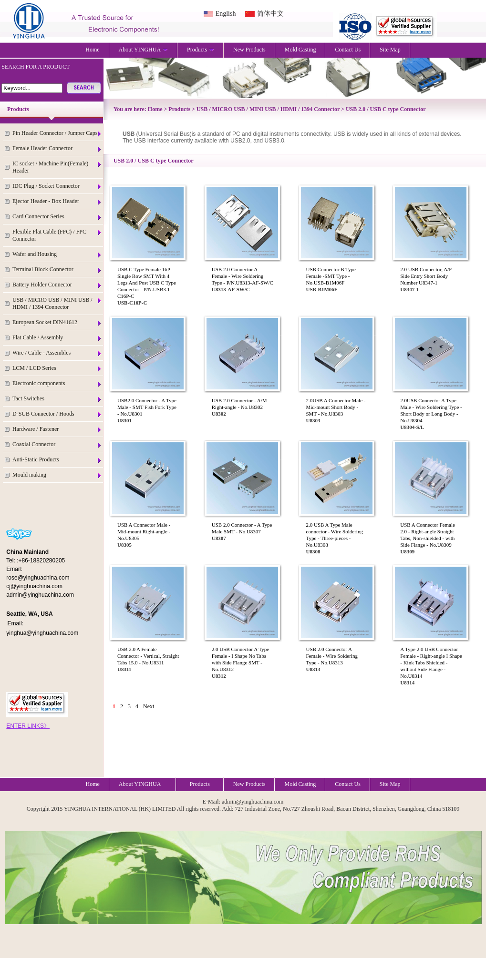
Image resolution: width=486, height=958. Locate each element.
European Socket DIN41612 (57, 322)
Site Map (390, 49)
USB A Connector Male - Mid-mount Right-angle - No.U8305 (143, 531)
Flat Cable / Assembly (57, 337)
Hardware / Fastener (57, 429)
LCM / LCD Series (57, 368)
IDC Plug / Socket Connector (57, 186)
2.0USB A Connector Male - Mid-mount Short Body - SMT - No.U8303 (336, 407)
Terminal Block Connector (57, 269)
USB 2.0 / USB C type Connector (386, 109)
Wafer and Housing (57, 254)
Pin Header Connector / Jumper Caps (57, 133)
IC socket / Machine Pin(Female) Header (57, 167)
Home (92, 49)
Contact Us (348, 49)
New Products (249, 49)
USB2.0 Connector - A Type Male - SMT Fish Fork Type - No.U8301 (146, 407)
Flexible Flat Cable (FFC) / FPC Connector (57, 235)
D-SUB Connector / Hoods (57, 414)
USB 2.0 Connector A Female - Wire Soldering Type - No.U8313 (332, 655)
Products (200, 49)
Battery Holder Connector (57, 284)
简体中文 (270, 13)
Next (148, 706)
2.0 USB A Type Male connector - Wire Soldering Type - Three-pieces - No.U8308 (334, 535)
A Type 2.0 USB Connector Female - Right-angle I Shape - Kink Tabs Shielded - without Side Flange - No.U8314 (431, 662)
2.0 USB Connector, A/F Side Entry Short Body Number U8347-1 (426, 275)
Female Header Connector (57, 148)
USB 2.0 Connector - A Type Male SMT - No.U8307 (242, 528)
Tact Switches (57, 398)
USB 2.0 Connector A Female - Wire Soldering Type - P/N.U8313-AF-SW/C (242, 275)
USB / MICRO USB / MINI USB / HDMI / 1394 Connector (57, 303)
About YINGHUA (143, 49)
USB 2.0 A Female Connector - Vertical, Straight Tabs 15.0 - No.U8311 (148, 655)
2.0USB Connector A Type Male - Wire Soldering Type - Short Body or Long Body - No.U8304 (431, 410)
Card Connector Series (57, 216)
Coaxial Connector (57, 444)
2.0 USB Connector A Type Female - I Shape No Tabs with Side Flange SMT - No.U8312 (240, 659)
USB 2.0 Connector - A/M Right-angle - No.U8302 (239, 403)
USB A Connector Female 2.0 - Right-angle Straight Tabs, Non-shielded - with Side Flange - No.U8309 (427, 535)
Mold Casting (300, 49)
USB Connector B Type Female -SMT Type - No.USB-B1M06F (331, 275)
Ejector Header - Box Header (57, 201)
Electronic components (57, 383)
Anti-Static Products (57, 459)
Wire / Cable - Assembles (57, 353)
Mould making (57, 475)
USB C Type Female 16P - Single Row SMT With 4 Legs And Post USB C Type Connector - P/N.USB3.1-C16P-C (146, 282)
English (226, 13)
